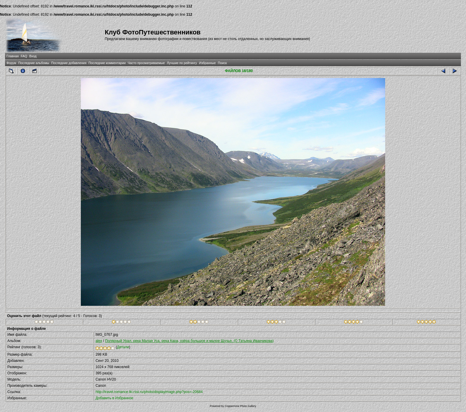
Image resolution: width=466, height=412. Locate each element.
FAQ (24, 56)
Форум (11, 63)
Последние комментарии (107, 63)
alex (98, 341)
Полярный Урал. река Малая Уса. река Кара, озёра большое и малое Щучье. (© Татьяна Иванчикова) (189, 341)
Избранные (207, 63)
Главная (13, 56)
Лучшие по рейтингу (182, 63)
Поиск (222, 63)
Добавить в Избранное (114, 398)
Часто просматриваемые (146, 63)
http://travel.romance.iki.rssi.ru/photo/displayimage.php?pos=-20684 (149, 392)
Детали (123, 347)
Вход (32, 56)
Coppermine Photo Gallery (240, 406)
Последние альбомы (33, 63)
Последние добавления (68, 63)
